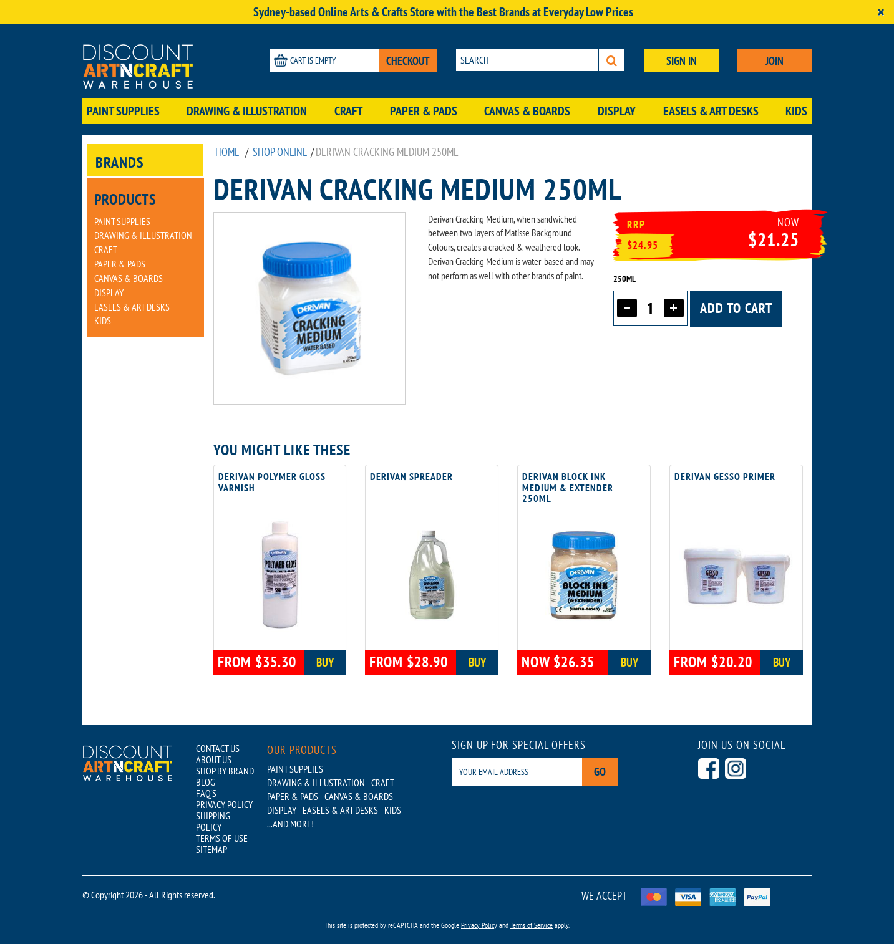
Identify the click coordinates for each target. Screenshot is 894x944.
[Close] (881, 12)
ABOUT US (213, 759)
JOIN (774, 61)
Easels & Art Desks (711, 111)
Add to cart (736, 308)
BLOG (205, 782)
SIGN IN (681, 61)
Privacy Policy (479, 925)
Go (600, 771)
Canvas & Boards (527, 111)
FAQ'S (206, 793)
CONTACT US (218, 748)
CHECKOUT (408, 61)
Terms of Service (531, 925)
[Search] (611, 60)
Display (617, 111)
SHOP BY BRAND (225, 770)
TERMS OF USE (222, 838)
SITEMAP (211, 849)
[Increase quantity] (674, 308)
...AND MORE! (290, 823)
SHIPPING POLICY (213, 821)
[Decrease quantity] (627, 308)
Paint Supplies (123, 111)
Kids (796, 111)
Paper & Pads (423, 111)
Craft (348, 111)
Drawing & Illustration (247, 111)
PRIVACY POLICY (224, 804)
